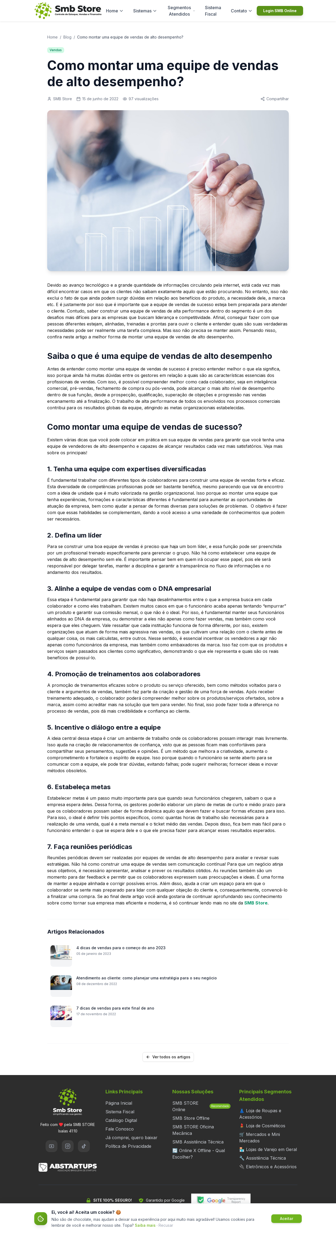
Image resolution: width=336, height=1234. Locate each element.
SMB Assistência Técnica (198, 1142)
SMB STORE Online (201, 1106)
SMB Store (256, 903)
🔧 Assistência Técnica (262, 1158)
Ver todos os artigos (168, 1057)
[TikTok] (84, 1146)
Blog (67, 37)
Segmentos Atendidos (181, 11)
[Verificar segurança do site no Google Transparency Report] (221, 1200)
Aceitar (286, 1218)
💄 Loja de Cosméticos (262, 1125)
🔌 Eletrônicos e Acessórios (268, 1166)
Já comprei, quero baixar (131, 1137)
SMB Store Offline (191, 1118)
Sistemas (145, 10)
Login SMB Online (280, 10)
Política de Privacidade (128, 1146)
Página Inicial (118, 1103)
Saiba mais (145, 1225)
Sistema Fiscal (213, 11)
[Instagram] (68, 1146)
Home (115, 10)
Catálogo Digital (121, 1120)
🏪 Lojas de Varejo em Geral (268, 1149)
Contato (241, 10)
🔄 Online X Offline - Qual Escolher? (198, 1154)
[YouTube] (51, 1146)
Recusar (166, 1225)
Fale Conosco (119, 1129)
